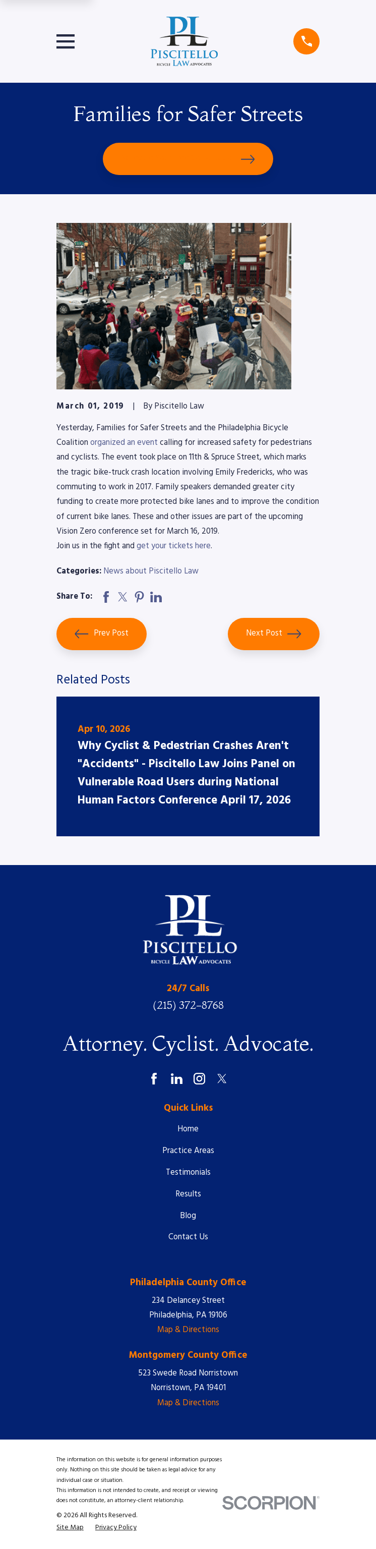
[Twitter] (222, 1078)
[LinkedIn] (176, 1078)
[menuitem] (70, 1528)
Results (188, 1194)
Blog (188, 1216)
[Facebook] (154, 1078)
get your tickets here (174, 546)
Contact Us (188, 1237)
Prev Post (101, 634)
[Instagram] (199, 1078)
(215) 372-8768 (188, 1004)
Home (188, 1129)
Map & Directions (188, 1330)
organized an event (124, 442)
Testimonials (188, 1172)
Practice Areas (188, 1151)
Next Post (273, 634)
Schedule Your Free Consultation (188, 159)
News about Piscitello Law (151, 571)
